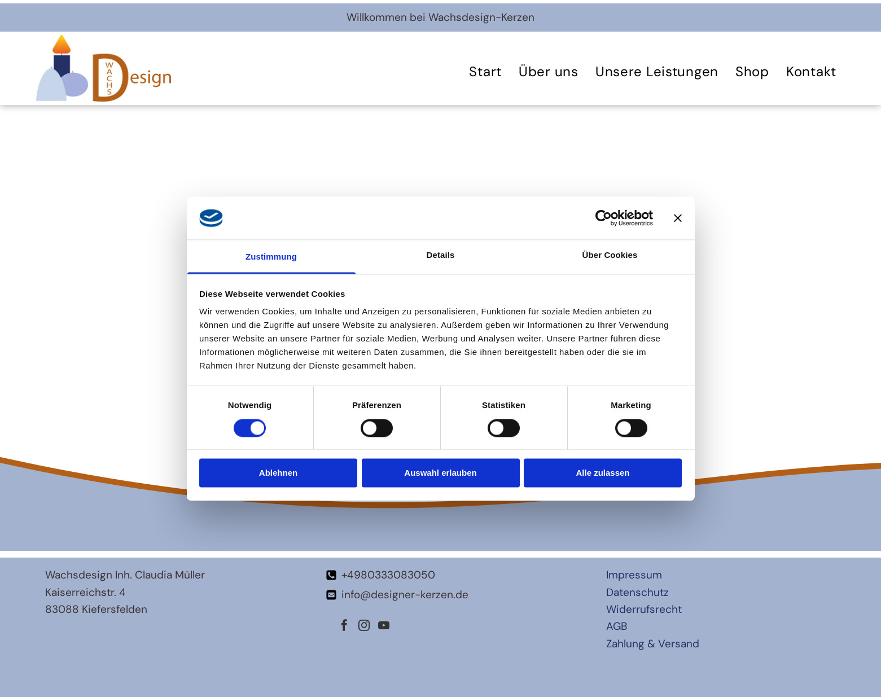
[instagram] (364, 627)
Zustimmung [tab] (271, 257)
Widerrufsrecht (644, 609)
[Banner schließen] (678, 218)
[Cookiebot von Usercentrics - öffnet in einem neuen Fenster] (603, 217)
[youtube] (383, 627)
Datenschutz (637, 592)
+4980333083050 (388, 575)
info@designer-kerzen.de (404, 595)
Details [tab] (441, 255)
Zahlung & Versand (652, 644)
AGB (616, 626)
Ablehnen (278, 473)
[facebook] (344, 627)
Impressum (634, 575)
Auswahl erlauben (440, 473)
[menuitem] (485, 71)
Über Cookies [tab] (610, 255)
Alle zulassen (602, 473)
